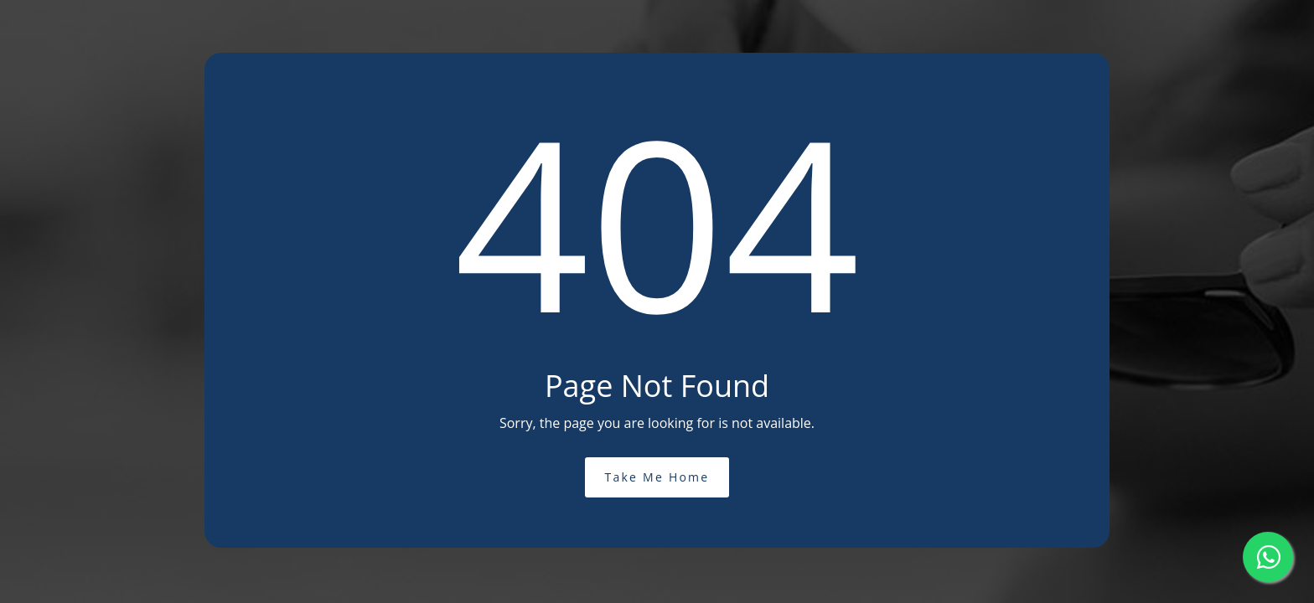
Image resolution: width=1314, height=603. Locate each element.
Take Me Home (657, 477)
